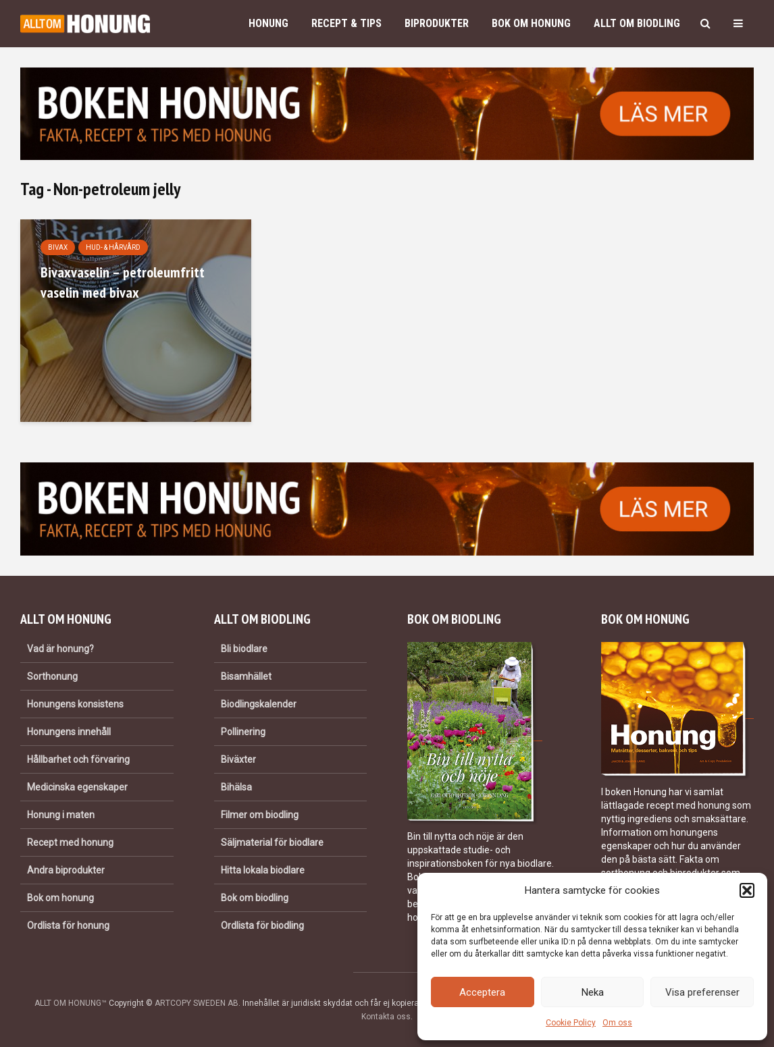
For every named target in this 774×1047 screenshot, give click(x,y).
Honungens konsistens (75, 704)
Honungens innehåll (69, 731)
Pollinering (243, 731)
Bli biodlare (244, 648)
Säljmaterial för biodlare (272, 842)
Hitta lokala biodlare (263, 870)
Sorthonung (52, 676)
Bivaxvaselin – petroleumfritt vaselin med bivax (123, 282)
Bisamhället (246, 676)
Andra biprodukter (66, 870)
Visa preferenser (702, 992)
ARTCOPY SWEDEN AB (196, 1003)
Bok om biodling (254, 897)
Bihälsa (236, 787)
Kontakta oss (386, 1016)
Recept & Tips (346, 23)
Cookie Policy (571, 1022)
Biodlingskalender (258, 704)
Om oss (617, 1022)
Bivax (58, 247)
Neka (593, 992)
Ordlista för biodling (262, 925)
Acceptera (482, 992)
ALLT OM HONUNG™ (70, 1003)
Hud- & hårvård (113, 247)
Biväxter (238, 759)
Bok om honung (531, 23)
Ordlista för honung (68, 925)
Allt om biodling (637, 23)
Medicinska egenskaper (77, 787)
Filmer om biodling (260, 814)
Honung (268, 23)
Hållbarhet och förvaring (78, 759)
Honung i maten (61, 814)
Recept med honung (70, 842)
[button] (747, 890)
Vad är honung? (60, 648)
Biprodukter (437, 23)
